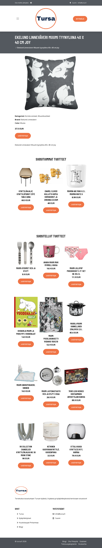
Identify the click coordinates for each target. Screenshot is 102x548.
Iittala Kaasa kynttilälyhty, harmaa (76, 449)
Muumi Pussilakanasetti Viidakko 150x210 (51, 338)
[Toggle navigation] (18, 19)
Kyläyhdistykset (25, 518)
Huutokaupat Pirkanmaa (28, 522)
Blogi (21, 527)
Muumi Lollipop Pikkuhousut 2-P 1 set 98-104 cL (76, 271)
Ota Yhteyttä (73, 541)
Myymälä (80, 19)
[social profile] (31, 3)
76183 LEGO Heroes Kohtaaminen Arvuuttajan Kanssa (76, 394)
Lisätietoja (23, 136)
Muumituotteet (44, 116)
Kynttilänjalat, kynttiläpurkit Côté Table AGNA (26, 194)
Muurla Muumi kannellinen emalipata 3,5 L (76, 326)
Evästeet (83, 541)
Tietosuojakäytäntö (69, 544)
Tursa (21, 514)
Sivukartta (82, 544)
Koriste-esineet (31, 116)
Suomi (74, 3)
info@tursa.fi (82, 3)
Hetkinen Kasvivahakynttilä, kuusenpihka (51, 449)
